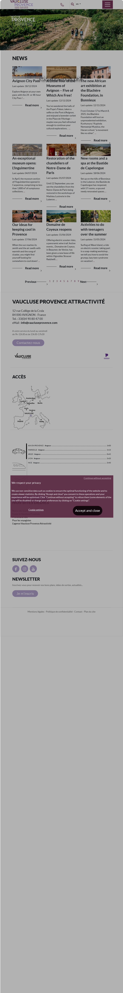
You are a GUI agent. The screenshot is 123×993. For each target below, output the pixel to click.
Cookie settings (36, 509)
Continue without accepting (97, 478)
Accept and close (87, 510)
